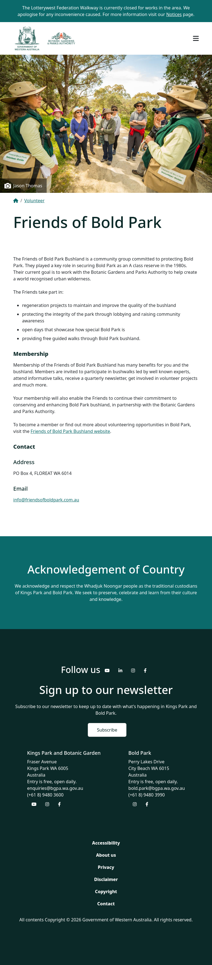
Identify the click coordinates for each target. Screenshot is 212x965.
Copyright (106, 891)
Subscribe (107, 730)
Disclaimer (106, 879)
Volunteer (34, 201)
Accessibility (106, 843)
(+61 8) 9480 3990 (146, 795)
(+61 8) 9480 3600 (45, 795)
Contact (106, 904)
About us (106, 855)
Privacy (106, 867)
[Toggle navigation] (196, 38)
